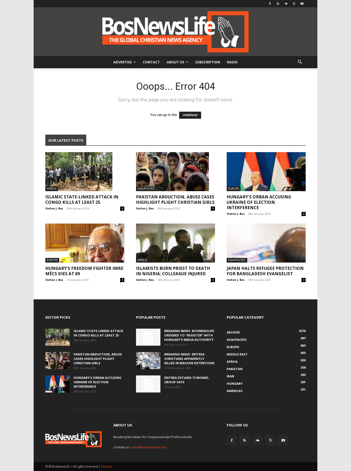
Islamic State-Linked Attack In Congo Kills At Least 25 (81, 199)
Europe (233, 188)
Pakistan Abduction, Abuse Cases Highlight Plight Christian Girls (175, 199)
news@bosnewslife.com (148, 447)
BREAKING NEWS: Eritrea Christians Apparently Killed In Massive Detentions (189, 358)
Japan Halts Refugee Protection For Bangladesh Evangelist (265, 270)
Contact (151, 62)
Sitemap (106, 466)
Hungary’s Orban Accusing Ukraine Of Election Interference (259, 202)
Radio (232, 62)
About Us (177, 62)
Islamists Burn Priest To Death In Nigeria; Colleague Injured (173, 270)
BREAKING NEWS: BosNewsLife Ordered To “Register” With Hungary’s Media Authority (189, 335)
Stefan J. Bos (54, 208)
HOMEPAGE (190, 115)
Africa (52, 188)
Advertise (124, 62)
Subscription (207, 62)
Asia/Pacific (146, 188)
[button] (300, 62)
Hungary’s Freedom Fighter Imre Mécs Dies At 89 (84, 270)
